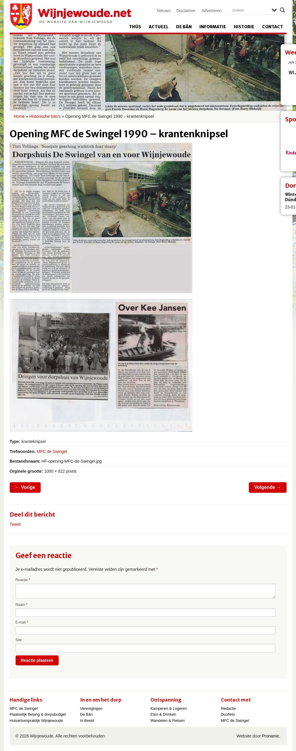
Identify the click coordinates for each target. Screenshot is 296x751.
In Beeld (87, 720)
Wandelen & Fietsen (168, 720)
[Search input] (250, 10)
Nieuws (164, 10)
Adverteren (211, 10)
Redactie (228, 708)
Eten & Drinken (163, 714)
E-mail (22, 622)
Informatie (212, 26)
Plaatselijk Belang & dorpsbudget (38, 714)
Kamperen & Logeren (169, 708)
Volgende (267, 487)
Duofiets (228, 714)
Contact (272, 26)
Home (19, 116)
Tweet (15, 524)
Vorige (25, 487)
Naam (22, 605)
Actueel (158, 26)
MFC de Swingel (52, 451)
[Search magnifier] (282, 10)
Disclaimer (186, 10)
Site (19, 640)
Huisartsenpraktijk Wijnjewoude (36, 720)
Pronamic (270, 736)
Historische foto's (44, 116)
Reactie (23, 580)
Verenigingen (91, 708)
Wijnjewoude (70, 16)
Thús (135, 26)
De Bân (184, 26)
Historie (244, 26)
